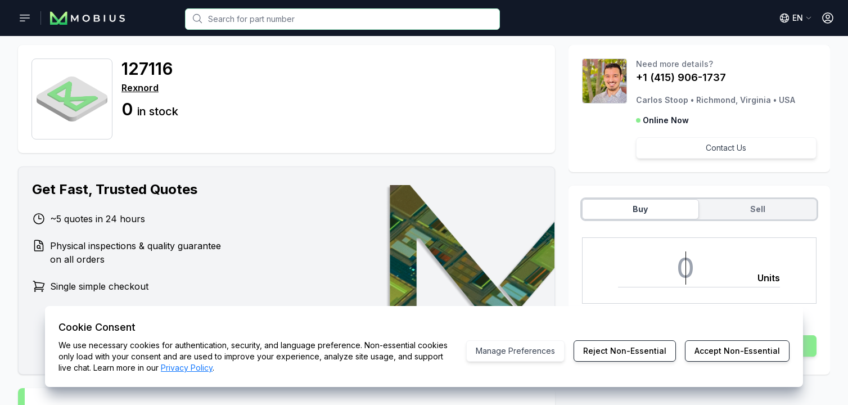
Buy (640, 209)
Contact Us (726, 147)
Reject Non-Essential (624, 351)
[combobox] (342, 19)
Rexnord (140, 87)
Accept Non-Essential (737, 351)
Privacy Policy (187, 367)
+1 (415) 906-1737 (681, 77)
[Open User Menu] (828, 18)
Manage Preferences (515, 351)
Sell (757, 209)
